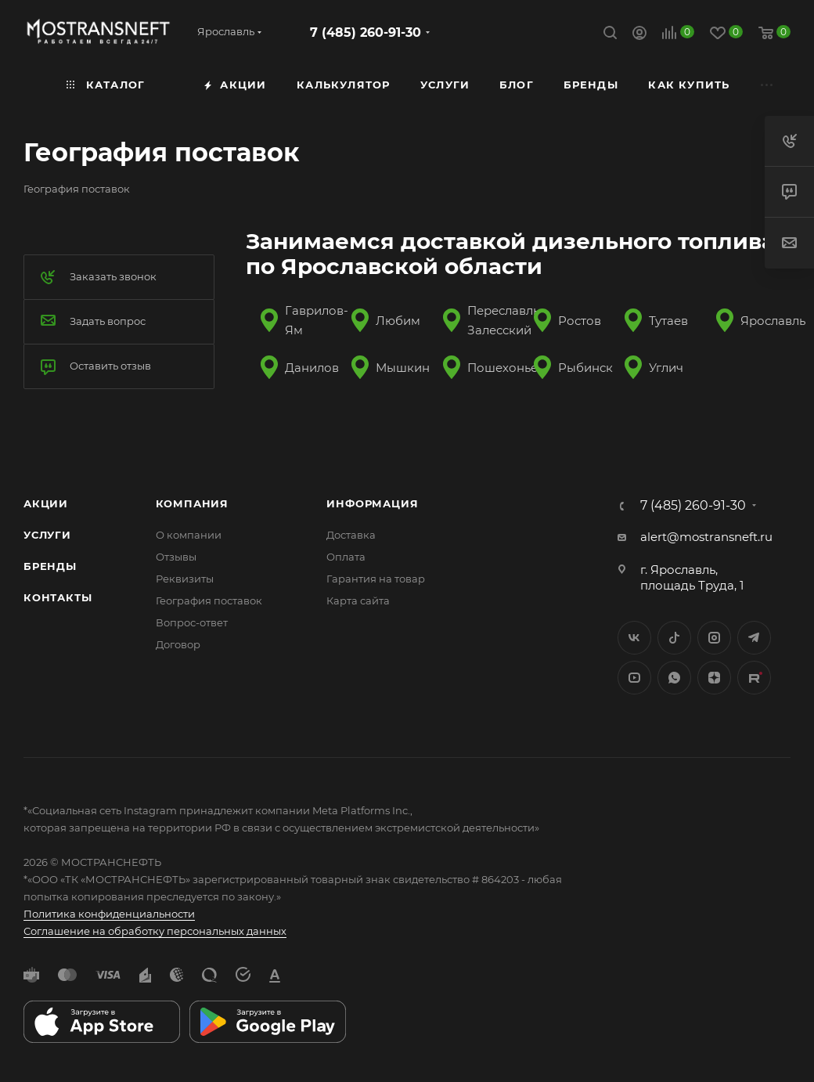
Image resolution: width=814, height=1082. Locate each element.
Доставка (351, 534)
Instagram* (714, 638)
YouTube (634, 677)
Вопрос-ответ (192, 622)
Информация (372, 503)
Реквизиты (185, 578)
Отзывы (176, 556)
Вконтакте (634, 638)
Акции (45, 503)
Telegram (754, 638)
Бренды (50, 566)
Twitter (674, 638)
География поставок (209, 600)
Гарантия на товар (375, 578)
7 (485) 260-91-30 (365, 32)
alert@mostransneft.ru (706, 536)
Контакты (57, 597)
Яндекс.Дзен (714, 677)
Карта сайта (358, 600)
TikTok (754, 677)
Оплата (346, 556)
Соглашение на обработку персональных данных (154, 931)
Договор (178, 644)
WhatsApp (674, 677)
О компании (189, 534)
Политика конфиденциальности (109, 913)
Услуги (47, 534)
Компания (192, 503)
